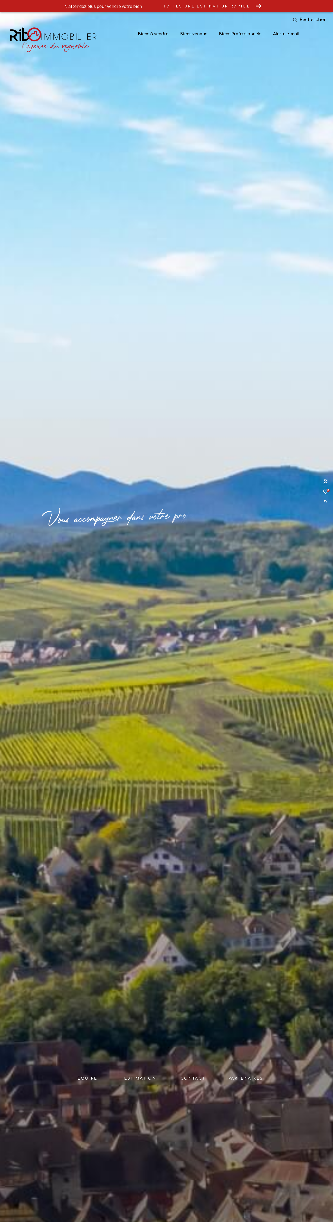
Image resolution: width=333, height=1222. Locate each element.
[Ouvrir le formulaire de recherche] (310, 19)
